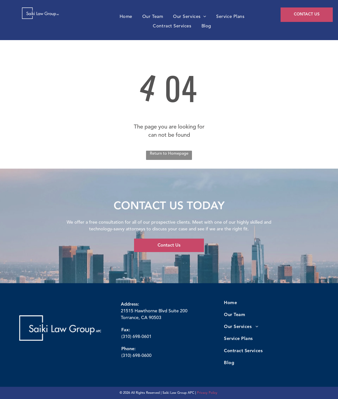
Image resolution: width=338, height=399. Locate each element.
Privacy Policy (207, 393)
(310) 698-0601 (136, 336)
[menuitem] (126, 17)
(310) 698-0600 (136, 355)
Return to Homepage (169, 154)
